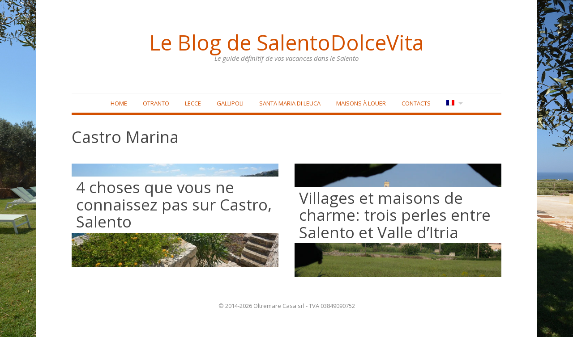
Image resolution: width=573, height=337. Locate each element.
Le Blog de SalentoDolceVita (286, 42)
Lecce (193, 103)
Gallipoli (230, 103)
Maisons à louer (361, 103)
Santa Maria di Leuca (290, 103)
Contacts (416, 103)
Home (119, 103)
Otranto (156, 103)
